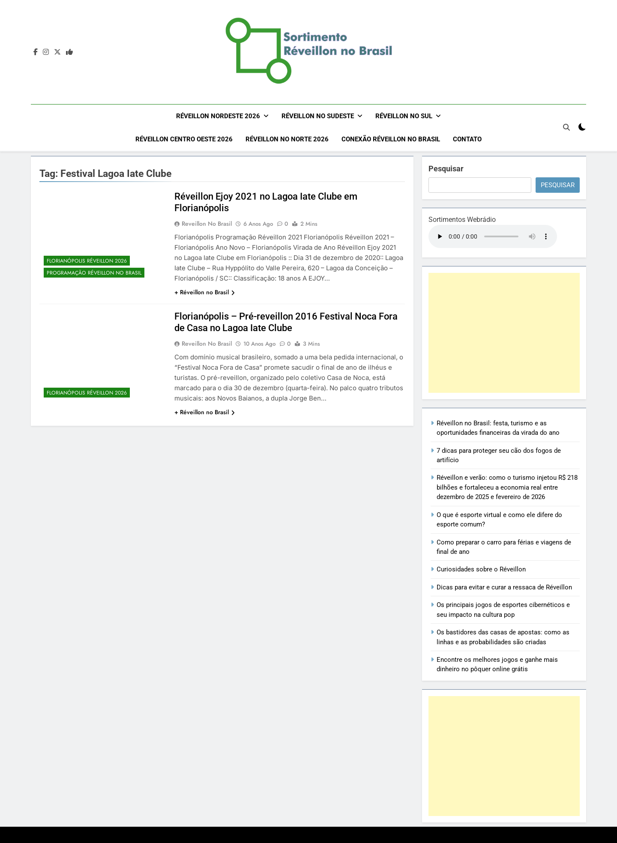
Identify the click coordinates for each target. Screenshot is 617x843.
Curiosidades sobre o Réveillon (481, 568)
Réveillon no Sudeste (318, 116)
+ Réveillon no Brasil (204, 291)
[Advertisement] (504, 332)
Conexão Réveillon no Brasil (390, 139)
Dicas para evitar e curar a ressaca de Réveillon (504, 586)
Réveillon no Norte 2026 (287, 139)
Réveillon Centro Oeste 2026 (184, 139)
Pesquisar (446, 167)
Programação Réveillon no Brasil (94, 272)
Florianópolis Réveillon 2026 (87, 260)
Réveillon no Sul (403, 116)
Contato (467, 139)
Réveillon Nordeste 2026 (218, 116)
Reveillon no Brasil (207, 222)
